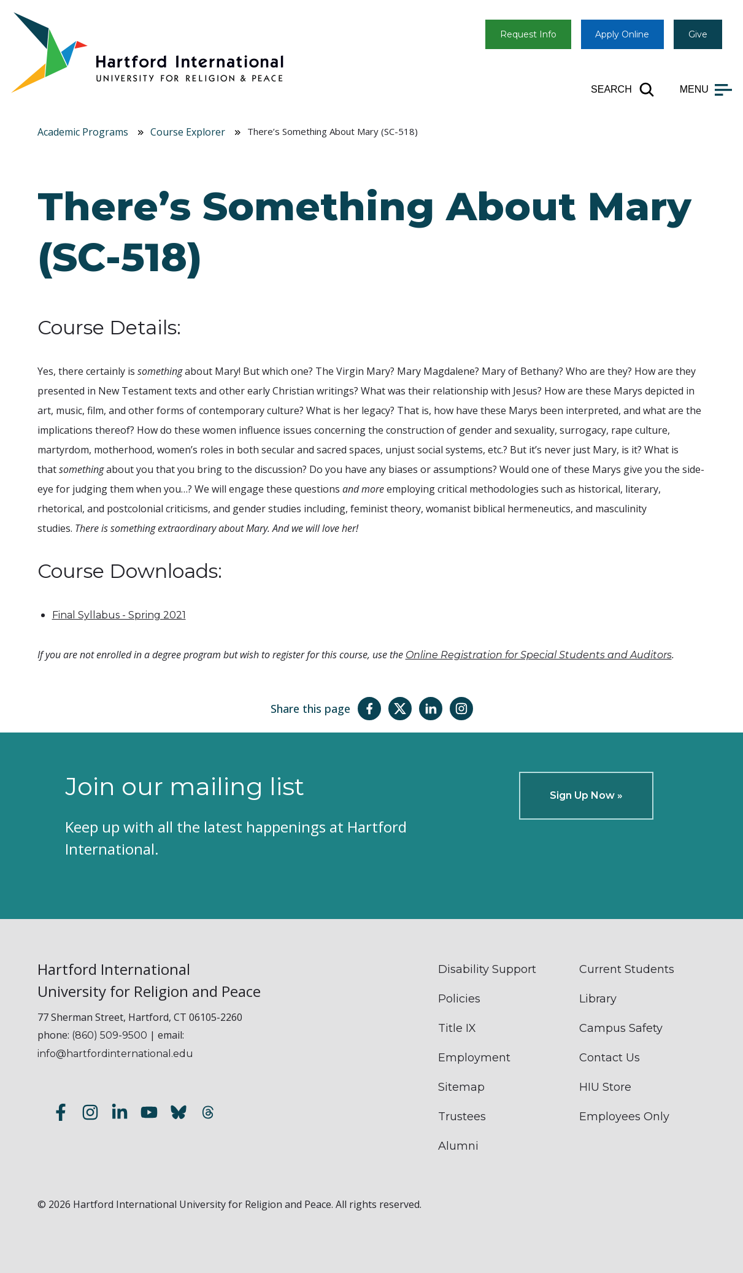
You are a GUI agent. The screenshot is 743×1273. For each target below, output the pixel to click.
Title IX (457, 1028)
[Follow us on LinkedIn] (119, 1114)
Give (697, 34)
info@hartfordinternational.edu (115, 1054)
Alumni (458, 1146)
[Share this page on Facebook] (369, 708)
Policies (459, 999)
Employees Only (624, 1116)
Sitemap (461, 1087)
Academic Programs (82, 132)
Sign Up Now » (586, 795)
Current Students (626, 969)
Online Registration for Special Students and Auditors (539, 655)
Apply (622, 34)
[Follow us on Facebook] (60, 1114)
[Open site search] (623, 89)
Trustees (462, 1116)
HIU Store (605, 1087)
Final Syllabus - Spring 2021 (119, 615)
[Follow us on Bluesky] (178, 1114)
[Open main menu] (706, 89)
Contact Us (609, 1057)
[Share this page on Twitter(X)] (400, 708)
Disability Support (487, 969)
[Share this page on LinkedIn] (430, 708)
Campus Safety (621, 1028)
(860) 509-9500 (109, 1035)
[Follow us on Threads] (208, 1114)
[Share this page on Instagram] (461, 708)
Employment (474, 1057)
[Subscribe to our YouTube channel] (149, 1114)
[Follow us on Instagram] (90, 1114)
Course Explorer (187, 132)
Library (598, 999)
